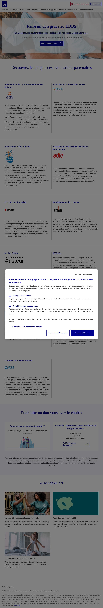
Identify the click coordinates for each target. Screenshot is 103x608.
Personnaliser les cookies (58, 333)
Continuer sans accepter (84, 274)
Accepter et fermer (82, 333)
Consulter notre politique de (27, 326)
